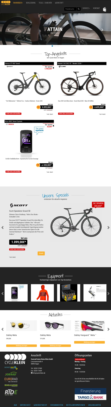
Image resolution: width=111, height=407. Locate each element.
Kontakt (96, 8)
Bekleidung (31, 3)
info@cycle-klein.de (39, 373)
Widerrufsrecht (40, 405)
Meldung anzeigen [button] (21, 346)
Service (86, 8)
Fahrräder (18, 3)
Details (41, 253)
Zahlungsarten (94, 405)
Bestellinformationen (75, 405)
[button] (104, 9)
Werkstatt (59, 3)
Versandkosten (56, 405)
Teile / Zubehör (45, 3)
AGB (15, 405)
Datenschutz (25, 405)
